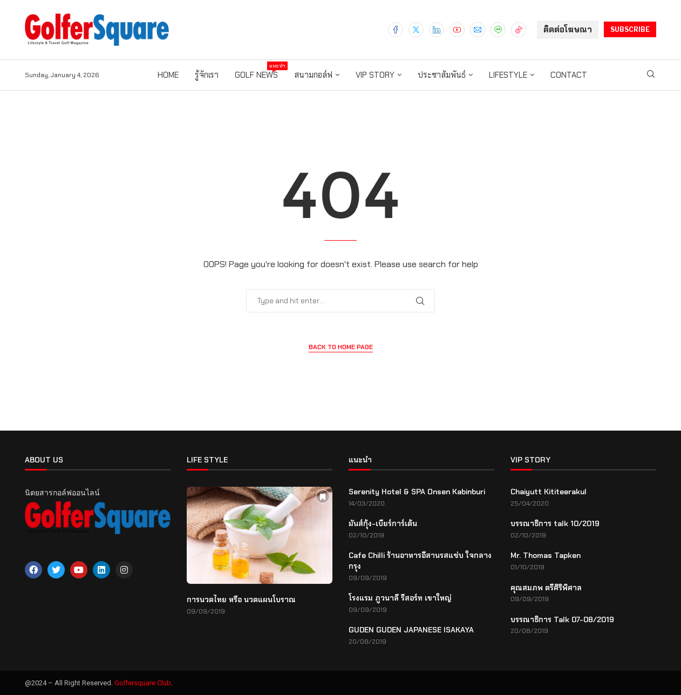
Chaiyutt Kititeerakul (548, 491)
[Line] (498, 29)
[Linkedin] (436, 29)
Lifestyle (508, 75)
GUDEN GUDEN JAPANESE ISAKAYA (411, 630)
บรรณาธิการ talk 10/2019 (555, 523)
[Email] (477, 29)
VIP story (375, 75)
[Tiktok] (518, 29)
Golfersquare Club (142, 683)
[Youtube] (457, 29)
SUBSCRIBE (630, 29)
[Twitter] (416, 29)
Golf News (256, 71)
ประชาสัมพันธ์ (442, 75)
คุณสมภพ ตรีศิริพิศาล (546, 587)
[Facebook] (395, 29)
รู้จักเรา (207, 75)
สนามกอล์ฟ (313, 75)
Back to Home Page (341, 347)
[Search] (650, 75)
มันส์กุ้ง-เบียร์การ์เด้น (383, 523)
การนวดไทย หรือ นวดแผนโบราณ (241, 599)
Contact (568, 75)
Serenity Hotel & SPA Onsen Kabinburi (417, 491)
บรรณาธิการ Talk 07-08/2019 (562, 619)
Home (168, 75)
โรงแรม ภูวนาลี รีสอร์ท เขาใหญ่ (400, 598)
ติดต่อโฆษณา (567, 29)
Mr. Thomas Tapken (545, 555)
